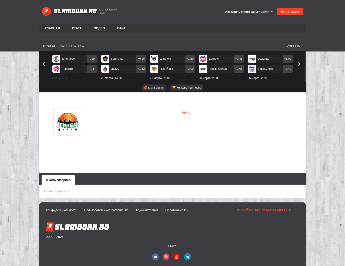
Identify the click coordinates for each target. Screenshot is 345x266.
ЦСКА (115, 68)
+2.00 (190, 68)
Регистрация (290, 11)
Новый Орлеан (218, 68)
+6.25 (141, 58)
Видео (99, 28)
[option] (74, 68)
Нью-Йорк (166, 68)
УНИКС (102, 122)
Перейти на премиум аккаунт (264, 210)
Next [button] (301, 69)
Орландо (263, 58)
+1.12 (141, 68)
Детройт (214, 58)
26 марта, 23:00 (160, 78)
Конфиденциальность (61, 210)
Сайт (121, 28)
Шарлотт (165, 58)
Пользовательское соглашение (106, 210)
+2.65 (238, 68)
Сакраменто (265, 68)
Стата (77, 28)
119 (92, 58)
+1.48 (238, 58)
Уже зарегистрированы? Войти (249, 11)
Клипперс (68, 58)
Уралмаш (117, 58)
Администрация (147, 210)
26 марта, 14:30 (111, 78)
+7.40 (287, 68)
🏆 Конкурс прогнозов (186, 87)
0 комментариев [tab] (58, 180)
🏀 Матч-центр (153, 87)
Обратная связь (176, 210)
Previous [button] (45, 69)
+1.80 (190, 58)
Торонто (67, 68)
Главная (52, 28)
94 (92, 68)
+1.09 (287, 58)
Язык (171, 246)
